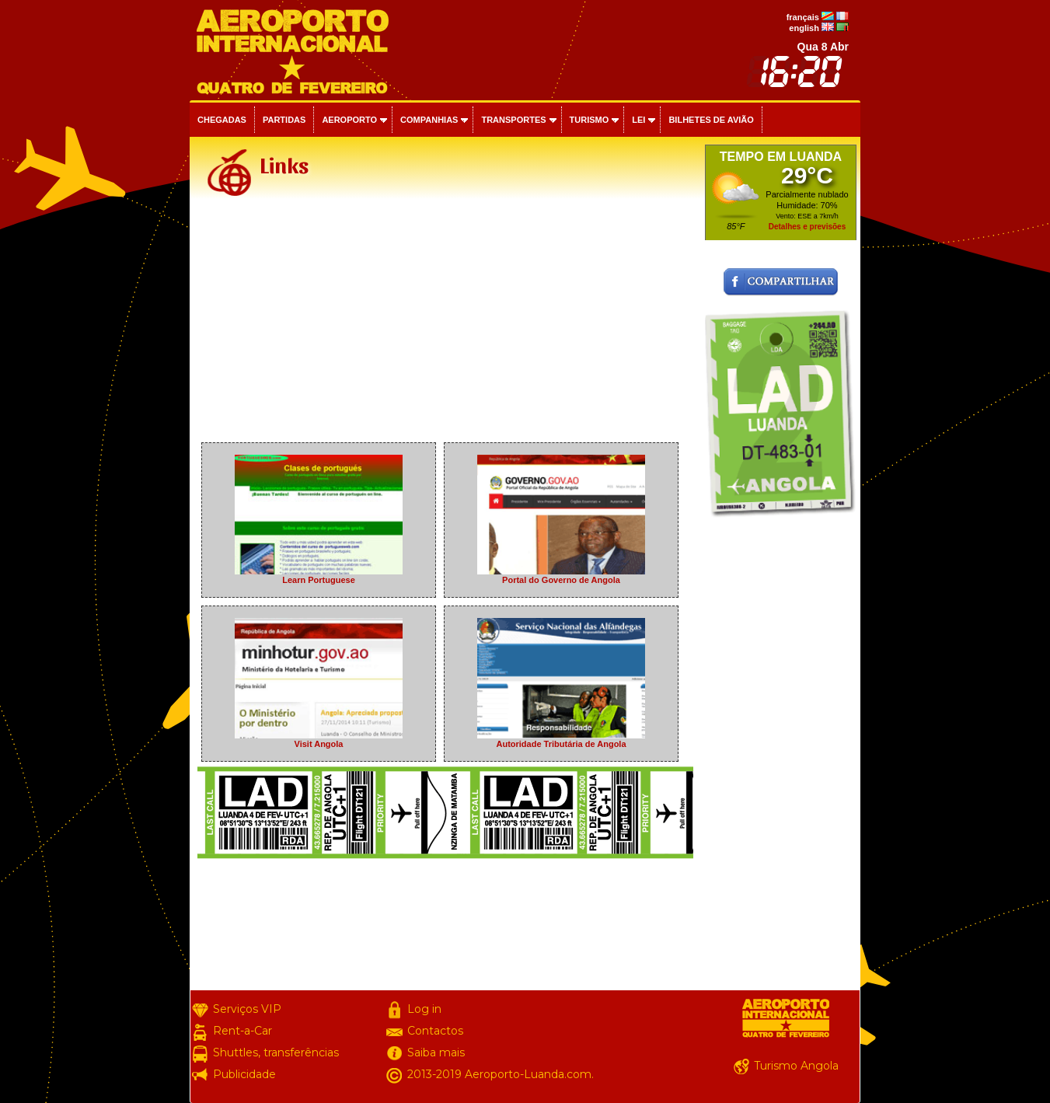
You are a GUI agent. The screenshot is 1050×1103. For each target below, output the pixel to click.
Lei (638, 119)
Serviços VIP (247, 1009)
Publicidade (244, 1074)
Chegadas (221, 119)
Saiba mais (436, 1052)
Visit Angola (319, 740)
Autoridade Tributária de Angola (561, 740)
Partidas (284, 119)
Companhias (429, 119)
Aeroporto (349, 119)
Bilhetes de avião (710, 119)
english (804, 28)
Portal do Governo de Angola (561, 576)
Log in (424, 1009)
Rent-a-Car (242, 1031)
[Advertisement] (445, 322)
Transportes (513, 119)
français (803, 17)
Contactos (435, 1031)
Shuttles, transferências (276, 1052)
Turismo (589, 119)
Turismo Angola (796, 1066)
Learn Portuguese (319, 576)
